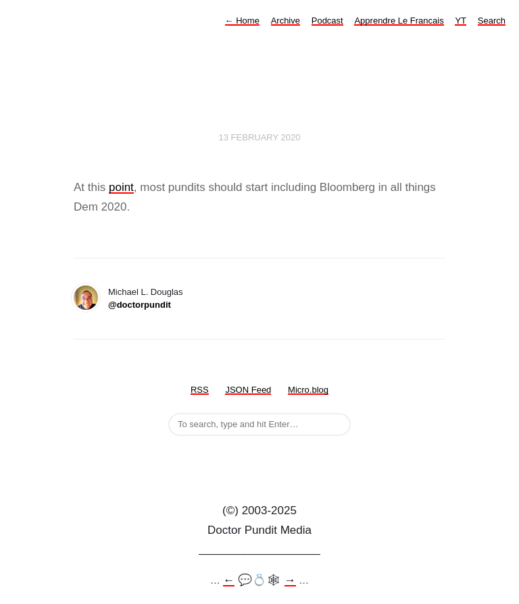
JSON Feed (248, 390)
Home (242, 21)
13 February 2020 (260, 137)
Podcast (327, 21)
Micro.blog (308, 390)
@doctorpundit (139, 305)
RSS (200, 390)
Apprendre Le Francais (398, 21)
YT (460, 21)
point (121, 187)
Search (491, 21)
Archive (285, 21)
